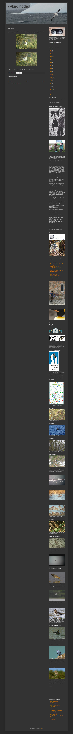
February (51, 89)
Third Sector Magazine (54, 271)
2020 (51, 57)
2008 (51, 94)
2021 (51, 56)
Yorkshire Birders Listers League (55, 709)
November (52, 75)
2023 (51, 53)
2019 (51, 59)
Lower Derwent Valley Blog (54, 703)
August (51, 80)
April (50, 86)
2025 (51, 50)
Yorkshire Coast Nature (54, 701)
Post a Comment (12, 78)
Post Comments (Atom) (17, 83)
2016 (51, 63)
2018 (51, 60)
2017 (51, 62)
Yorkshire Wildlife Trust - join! (55, 705)
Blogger (41, 728)
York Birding (52, 702)
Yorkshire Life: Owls (53, 274)
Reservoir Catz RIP (53, 711)
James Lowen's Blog (53, 714)
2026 (51, 48)
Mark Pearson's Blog (53, 713)
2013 (51, 68)
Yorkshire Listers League (54, 707)
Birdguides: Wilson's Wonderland (55, 267)
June (51, 83)
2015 (51, 65)
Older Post (43, 81)
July (50, 81)
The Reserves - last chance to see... (56, 710)
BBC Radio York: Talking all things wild (56, 263)
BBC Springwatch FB (53, 265)
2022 (51, 54)
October (51, 77)
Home (27, 81)
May (50, 84)
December (52, 74)
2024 (51, 51)
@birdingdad (19, 6)
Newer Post (10, 81)
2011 (51, 71)
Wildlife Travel (52, 706)
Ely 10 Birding (52, 719)
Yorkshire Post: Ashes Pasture (55, 275)
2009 (51, 92)
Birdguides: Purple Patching (54, 266)
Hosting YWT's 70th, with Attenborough (56, 270)
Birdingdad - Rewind (53, 44)
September (52, 78)
